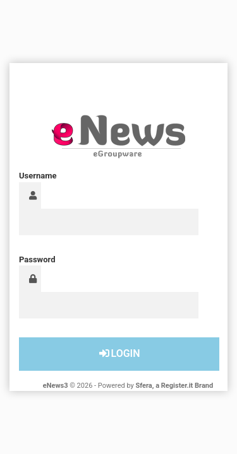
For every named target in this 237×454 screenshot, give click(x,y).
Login (119, 353)
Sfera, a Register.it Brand (175, 385)
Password (37, 259)
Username (38, 175)
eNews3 (55, 385)
